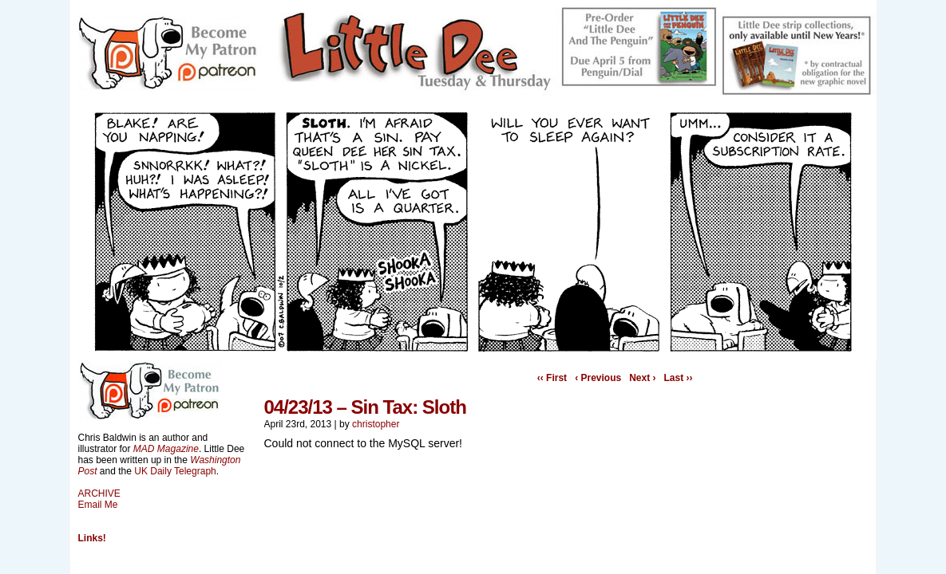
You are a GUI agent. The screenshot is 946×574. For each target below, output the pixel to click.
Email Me (98, 504)
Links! (92, 538)
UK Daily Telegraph (175, 471)
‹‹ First (552, 377)
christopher (375, 424)
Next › (642, 377)
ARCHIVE (99, 493)
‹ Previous (598, 377)
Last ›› (678, 377)
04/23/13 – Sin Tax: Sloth (365, 407)
